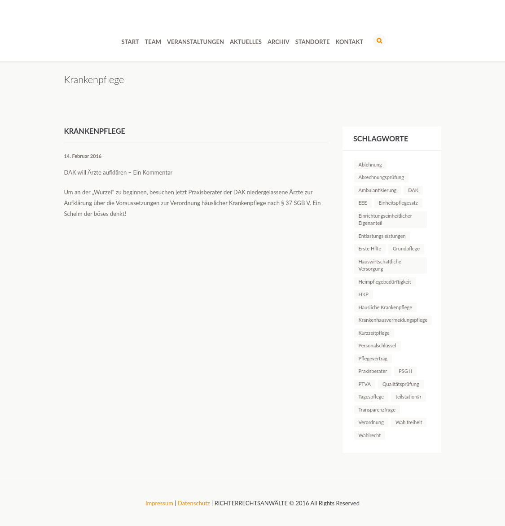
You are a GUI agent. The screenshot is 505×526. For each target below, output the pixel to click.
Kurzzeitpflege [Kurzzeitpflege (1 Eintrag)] (374, 333)
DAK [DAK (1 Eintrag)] (413, 190)
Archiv (279, 41)
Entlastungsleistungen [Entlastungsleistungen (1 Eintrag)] (382, 236)
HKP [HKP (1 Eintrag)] (364, 294)
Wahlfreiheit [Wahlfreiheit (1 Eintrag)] (408, 422)
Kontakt (350, 41)
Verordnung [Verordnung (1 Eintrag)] (371, 422)
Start (130, 41)
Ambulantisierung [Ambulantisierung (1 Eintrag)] (378, 190)
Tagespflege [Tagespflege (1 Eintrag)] (371, 396)
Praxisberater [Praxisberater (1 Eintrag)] (373, 371)
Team (153, 41)
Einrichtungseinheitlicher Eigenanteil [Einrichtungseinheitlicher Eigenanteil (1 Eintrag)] (385, 219)
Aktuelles (246, 41)
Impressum (159, 503)
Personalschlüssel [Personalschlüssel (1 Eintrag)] (377, 345)
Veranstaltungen (195, 41)
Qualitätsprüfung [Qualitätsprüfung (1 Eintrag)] (400, 384)
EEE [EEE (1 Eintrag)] (363, 203)
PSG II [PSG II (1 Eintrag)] (405, 371)
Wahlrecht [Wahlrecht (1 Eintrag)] (370, 435)
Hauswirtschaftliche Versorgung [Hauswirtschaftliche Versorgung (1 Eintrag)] (380, 265)
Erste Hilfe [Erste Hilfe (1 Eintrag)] (370, 248)
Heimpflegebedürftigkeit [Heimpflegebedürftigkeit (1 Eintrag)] (385, 282)
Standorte (312, 41)
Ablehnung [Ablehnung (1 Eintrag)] (370, 164)
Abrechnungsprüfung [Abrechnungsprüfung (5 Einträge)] (381, 177)
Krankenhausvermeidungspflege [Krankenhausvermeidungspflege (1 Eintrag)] (393, 320)
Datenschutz (194, 503)
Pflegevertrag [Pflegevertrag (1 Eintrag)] (373, 358)
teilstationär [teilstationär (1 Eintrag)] (408, 396)
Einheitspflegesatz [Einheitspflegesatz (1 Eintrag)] (398, 203)
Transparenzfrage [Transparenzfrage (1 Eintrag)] (377, 409)
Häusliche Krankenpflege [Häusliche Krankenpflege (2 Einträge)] (386, 307)
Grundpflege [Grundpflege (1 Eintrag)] (406, 248)
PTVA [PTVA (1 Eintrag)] (365, 384)
